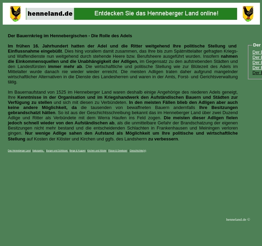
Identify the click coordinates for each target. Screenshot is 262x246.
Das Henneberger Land (19, 150)
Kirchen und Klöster (96, 150)
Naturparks (38, 150)
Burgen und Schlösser (57, 150)
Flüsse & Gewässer (117, 150)
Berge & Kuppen (78, 150)
